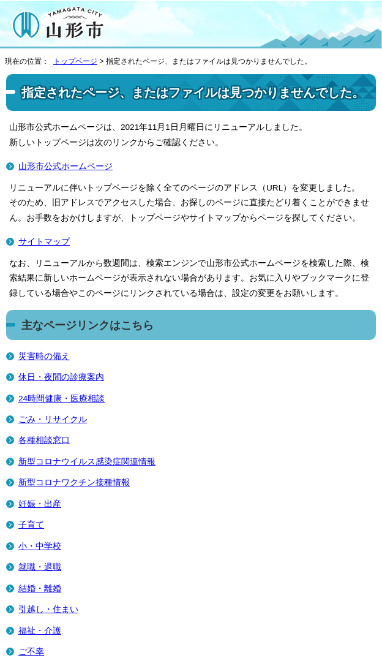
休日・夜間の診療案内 (61, 377)
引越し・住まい (48, 609)
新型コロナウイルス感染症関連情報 (86, 461)
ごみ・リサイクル (52, 419)
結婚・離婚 (39, 588)
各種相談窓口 (44, 440)
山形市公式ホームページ (65, 166)
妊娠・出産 (39, 504)
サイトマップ (44, 241)
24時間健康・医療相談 (61, 398)
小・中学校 (39, 546)
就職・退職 (39, 567)
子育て (31, 524)
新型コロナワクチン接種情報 (74, 482)
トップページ (75, 61)
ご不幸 (31, 651)
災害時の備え (44, 356)
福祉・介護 (39, 630)
